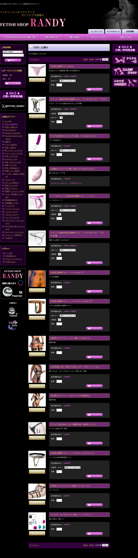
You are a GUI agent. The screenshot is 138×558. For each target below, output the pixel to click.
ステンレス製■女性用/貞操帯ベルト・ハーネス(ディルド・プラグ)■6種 (77, 234)
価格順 (85, 59)
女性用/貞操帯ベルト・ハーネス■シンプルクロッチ (72, 453)
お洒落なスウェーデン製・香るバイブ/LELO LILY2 (73, 169)
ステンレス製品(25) (12, 183)
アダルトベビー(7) (11, 215)
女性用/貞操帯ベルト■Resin (62, 66)
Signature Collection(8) (12, 133)
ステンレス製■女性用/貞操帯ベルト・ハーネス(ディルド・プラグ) (78, 99)
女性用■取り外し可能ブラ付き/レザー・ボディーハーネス (75, 367)
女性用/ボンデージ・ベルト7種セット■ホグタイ (71, 338)
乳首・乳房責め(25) (12, 168)
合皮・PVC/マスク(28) (13, 162)
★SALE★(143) (10, 130)
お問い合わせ (10, 262)
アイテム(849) (7, 121)
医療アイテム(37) (11, 188)
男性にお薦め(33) (11, 127)
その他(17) (9, 238)
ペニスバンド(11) (11, 212)
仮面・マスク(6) (11, 165)
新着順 (91, 59)
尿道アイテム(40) (11, 185)
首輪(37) (8, 142)
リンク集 (9, 253)
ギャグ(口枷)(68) (11, 145)
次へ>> (37, 59)
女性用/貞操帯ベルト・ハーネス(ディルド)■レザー (72, 301)
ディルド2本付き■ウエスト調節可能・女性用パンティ (73, 424)
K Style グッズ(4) (11, 159)
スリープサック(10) (12, 218)
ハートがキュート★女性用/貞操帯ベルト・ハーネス (72, 196)
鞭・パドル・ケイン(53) (13, 150)
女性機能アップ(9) (11, 203)
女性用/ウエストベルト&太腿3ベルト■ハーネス (71, 486)
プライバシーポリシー (14, 259)
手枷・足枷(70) (10, 148)
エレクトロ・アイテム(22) (14, 232)
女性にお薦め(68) (11, 124)
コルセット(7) (10, 180)
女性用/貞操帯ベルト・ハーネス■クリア (67, 273)
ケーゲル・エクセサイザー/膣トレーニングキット (72, 515)
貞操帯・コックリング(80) (14, 191)
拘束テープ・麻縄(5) (12, 171)
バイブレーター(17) (12, 209)
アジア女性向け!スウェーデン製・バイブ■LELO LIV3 (74, 136)
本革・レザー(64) (11, 156)
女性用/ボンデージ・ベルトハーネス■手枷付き (70, 396)
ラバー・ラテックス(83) (13, 153)
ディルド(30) (9, 206)
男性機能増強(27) (11, 200)
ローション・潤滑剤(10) (13, 235)
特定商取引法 (10, 256)
